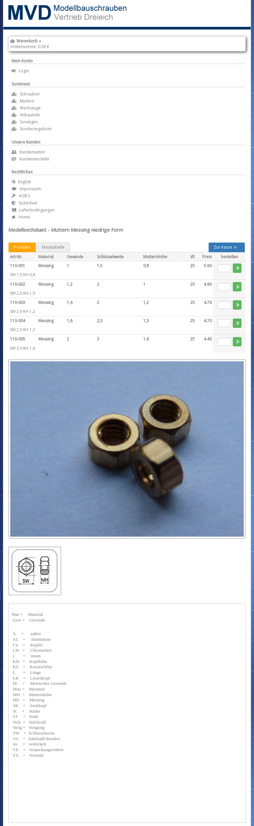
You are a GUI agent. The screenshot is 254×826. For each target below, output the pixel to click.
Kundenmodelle (30, 159)
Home (21, 217)
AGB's (21, 196)
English (21, 182)
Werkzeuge (30, 108)
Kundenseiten (28, 152)
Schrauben (30, 94)
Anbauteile (30, 115)
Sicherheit (24, 203)
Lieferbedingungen (33, 210)
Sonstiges (29, 122)
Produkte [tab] (22, 247)
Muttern (27, 101)
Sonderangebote (36, 129)
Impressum (26, 189)
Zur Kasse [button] (225, 247)
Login (20, 71)
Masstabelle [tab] (53, 247)
